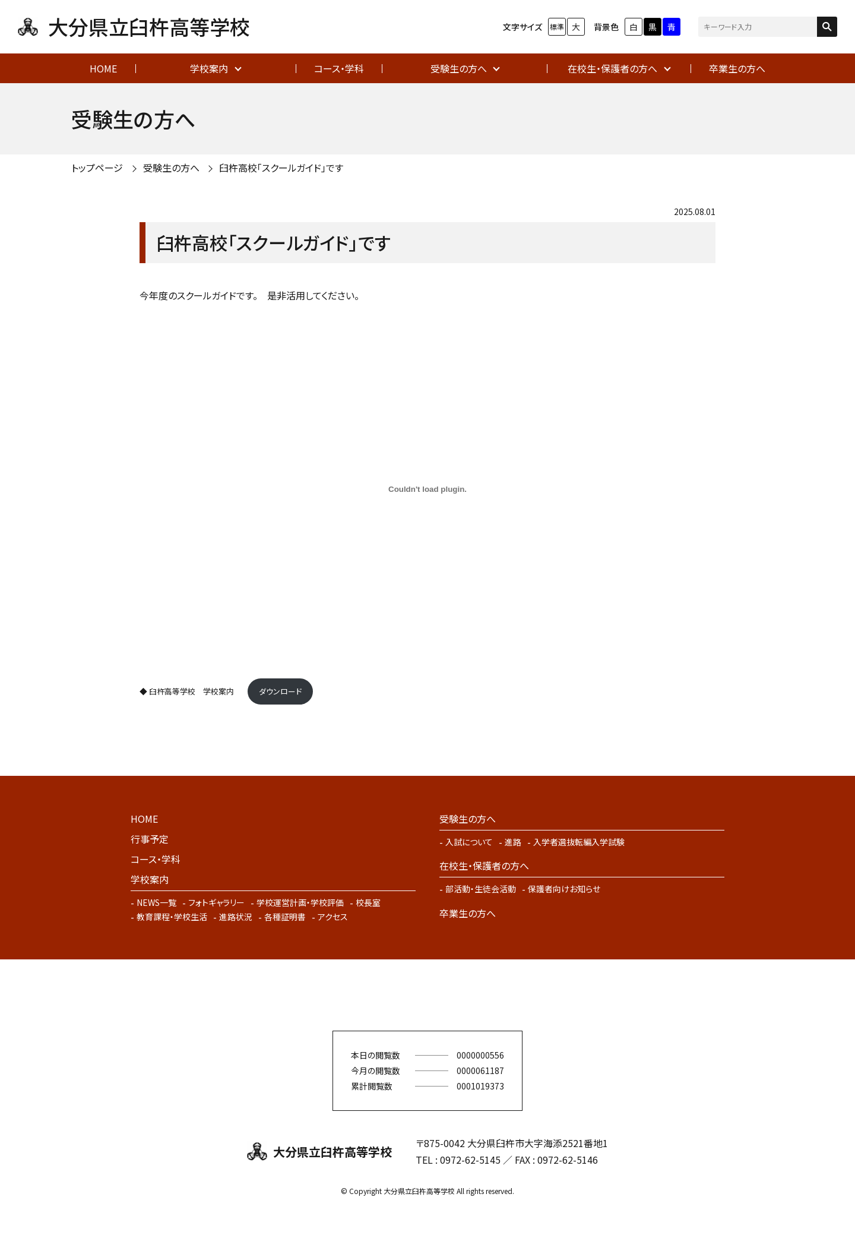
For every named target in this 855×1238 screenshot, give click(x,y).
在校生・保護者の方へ (612, 68)
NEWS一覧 (156, 902)
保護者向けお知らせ (564, 889)
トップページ (97, 167)
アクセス (333, 917)
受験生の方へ (458, 68)
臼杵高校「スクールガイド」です (281, 167)
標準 (557, 26)
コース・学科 (339, 68)
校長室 (368, 902)
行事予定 (150, 839)
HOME (103, 68)
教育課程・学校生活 (172, 917)
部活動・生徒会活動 (480, 889)
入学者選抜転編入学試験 (579, 842)
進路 (513, 842)
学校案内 (209, 68)
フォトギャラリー (216, 902)
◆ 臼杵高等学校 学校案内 (191, 691)
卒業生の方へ (737, 68)
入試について (469, 842)
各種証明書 (285, 917)
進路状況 (235, 917)
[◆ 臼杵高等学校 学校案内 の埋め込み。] (427, 489)
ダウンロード (280, 691)
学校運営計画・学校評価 (300, 902)
